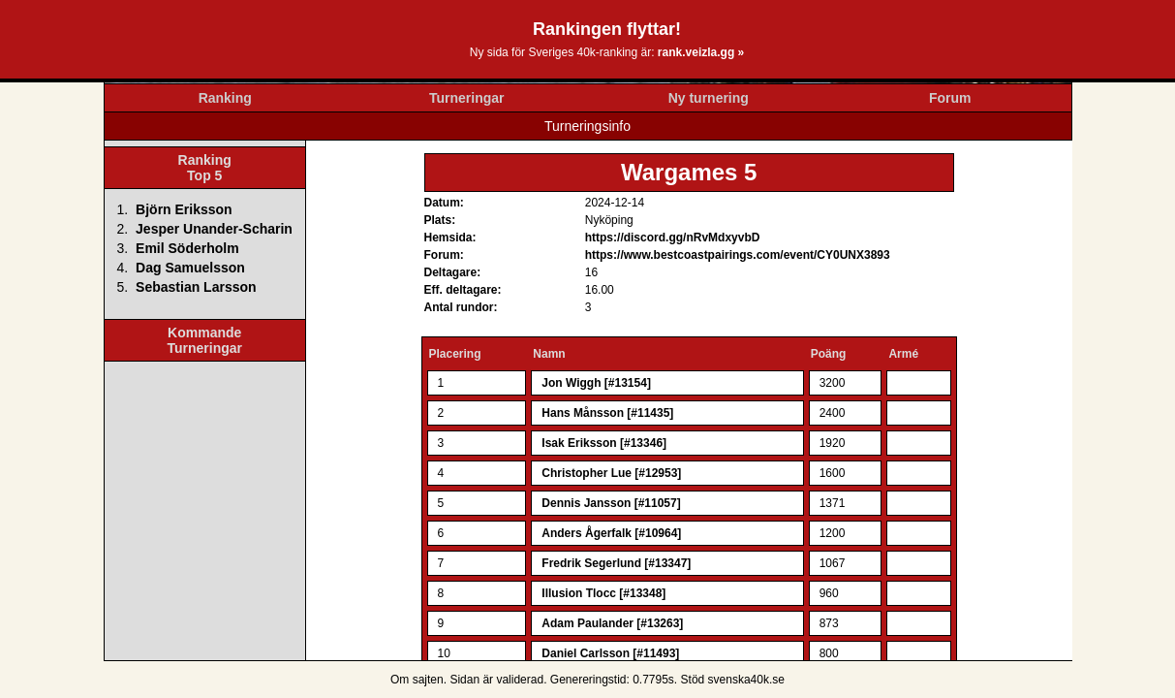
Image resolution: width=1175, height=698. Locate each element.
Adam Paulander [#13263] (612, 623)
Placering (455, 354)
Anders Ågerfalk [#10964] (611, 533)
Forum (950, 98)
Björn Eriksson (184, 209)
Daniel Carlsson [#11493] (610, 653)
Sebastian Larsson (196, 287)
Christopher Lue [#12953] (611, 473)
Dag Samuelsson (190, 267)
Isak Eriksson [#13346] (603, 443)
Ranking (225, 98)
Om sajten (417, 679)
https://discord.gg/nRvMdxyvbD (672, 237)
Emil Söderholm (187, 248)
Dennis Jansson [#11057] (610, 503)
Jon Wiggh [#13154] (596, 383)
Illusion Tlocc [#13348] (603, 593)
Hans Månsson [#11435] (607, 413)
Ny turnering (708, 98)
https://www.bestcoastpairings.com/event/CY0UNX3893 (737, 255)
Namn (549, 354)
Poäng (829, 354)
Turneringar (467, 98)
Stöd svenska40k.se (733, 679)
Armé (903, 354)
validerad (519, 679)
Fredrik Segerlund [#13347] (616, 563)
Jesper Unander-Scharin (214, 229)
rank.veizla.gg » (701, 52)
